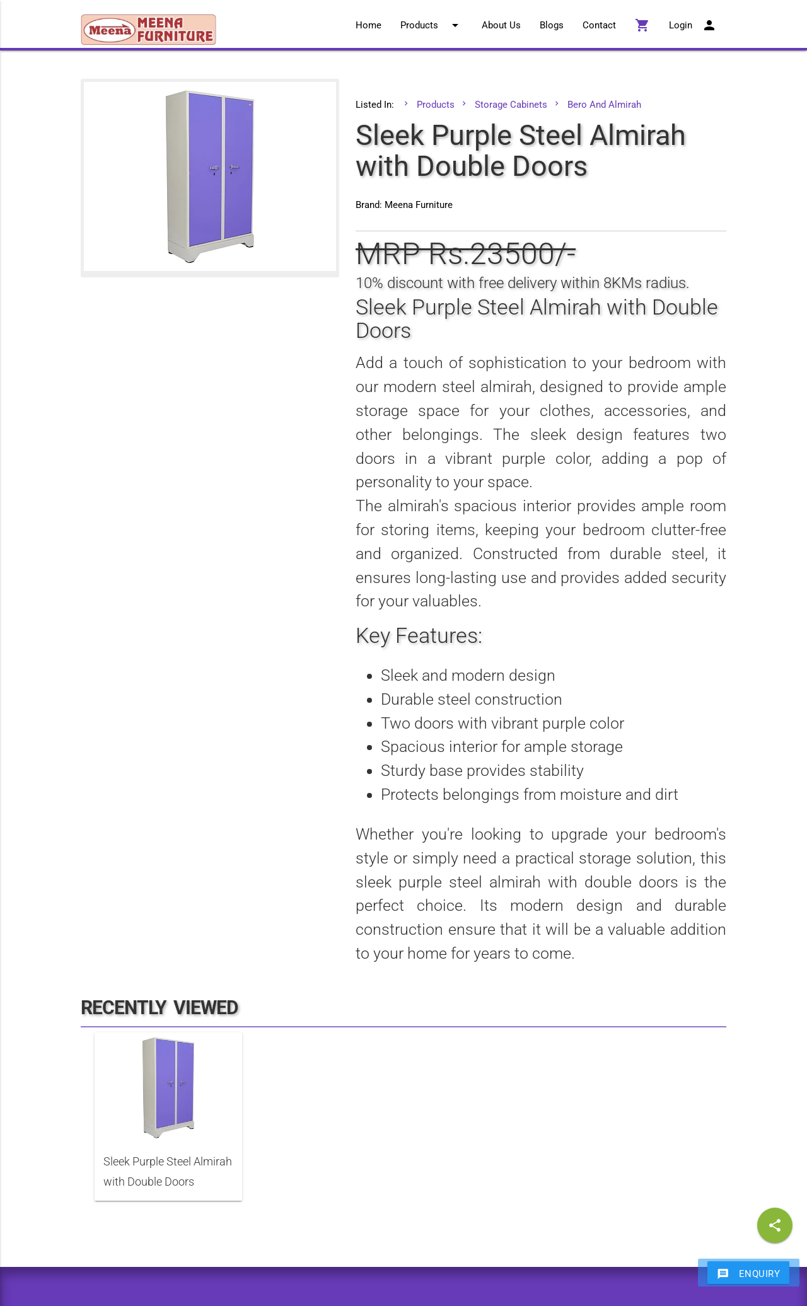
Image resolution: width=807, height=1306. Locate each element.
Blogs (552, 25)
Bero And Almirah (604, 104)
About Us (501, 25)
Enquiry (749, 1273)
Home (368, 25)
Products (431, 25)
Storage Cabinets (511, 104)
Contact (599, 25)
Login (693, 25)
